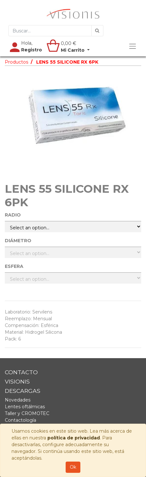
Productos (16, 62)
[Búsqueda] (97, 30)
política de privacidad (73, 438)
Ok (73, 467)
